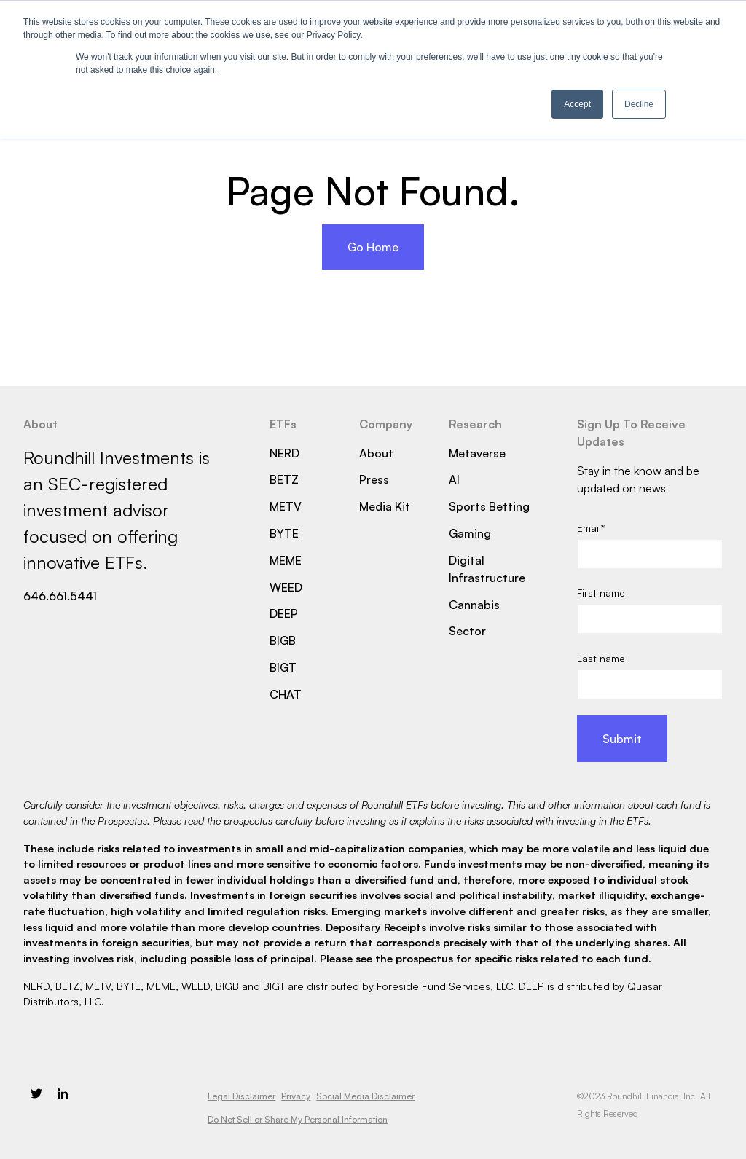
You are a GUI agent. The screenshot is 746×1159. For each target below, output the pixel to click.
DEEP (284, 613)
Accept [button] (577, 104)
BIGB (283, 640)
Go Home (373, 247)
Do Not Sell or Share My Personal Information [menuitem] (298, 1119)
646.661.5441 (60, 596)
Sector (467, 631)
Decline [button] (638, 104)
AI (454, 479)
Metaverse (477, 453)
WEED (286, 587)
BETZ (284, 479)
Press (374, 479)
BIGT (283, 667)
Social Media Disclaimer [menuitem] (365, 1096)
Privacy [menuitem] (295, 1096)
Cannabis (474, 604)
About (376, 453)
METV (286, 506)
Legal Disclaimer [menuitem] (241, 1096)
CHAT (286, 694)
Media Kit (384, 506)
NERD (284, 453)
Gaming (470, 533)
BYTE (284, 533)
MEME (286, 560)
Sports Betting (489, 506)
